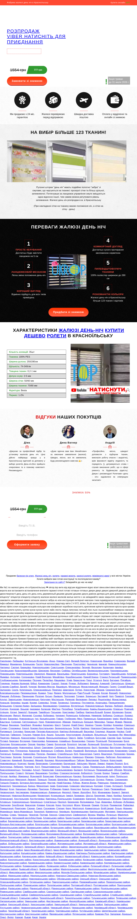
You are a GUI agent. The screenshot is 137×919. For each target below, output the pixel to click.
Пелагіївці (48, 680)
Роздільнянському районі (114, 888)
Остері (78, 690)
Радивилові (116, 805)
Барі (119, 738)
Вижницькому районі (19, 831)
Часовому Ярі (115, 734)
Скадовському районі (71, 895)
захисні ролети (84, 576)
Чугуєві (3, 776)
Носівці (120, 731)
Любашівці (18, 661)
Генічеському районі (18, 837)
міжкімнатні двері (100, 576)
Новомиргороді (53, 722)
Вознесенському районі (112, 831)
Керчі (68, 808)
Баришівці (25, 667)
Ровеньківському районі (87, 888)
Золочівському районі (11, 850)
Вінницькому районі (88, 831)
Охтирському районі (40, 882)
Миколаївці (129, 734)
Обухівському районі (68, 879)
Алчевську (5, 802)
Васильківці (63, 674)
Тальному (60, 734)
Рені (12, 751)
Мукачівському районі (105, 872)
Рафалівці (128, 805)
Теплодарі (69, 696)
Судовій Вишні (125, 686)
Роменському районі (11, 891)
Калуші (85, 789)
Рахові (119, 728)
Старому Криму (21, 706)
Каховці (77, 776)
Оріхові (31, 744)
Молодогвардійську (65, 760)
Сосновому (49, 808)
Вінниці (91, 815)
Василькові (102, 776)
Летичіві (86, 667)
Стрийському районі (120, 895)
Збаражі (66, 722)
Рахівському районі (18, 888)
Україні (42, 917)
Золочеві (27, 757)
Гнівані (59, 718)
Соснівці (37, 715)
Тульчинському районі (103, 898)
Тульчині (26, 734)
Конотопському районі (19, 859)
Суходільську (40, 757)
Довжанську (54, 792)
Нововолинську (118, 783)
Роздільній (101, 741)
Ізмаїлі (69, 795)
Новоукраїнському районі (42, 879)
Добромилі (83, 683)
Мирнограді (42, 786)
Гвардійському (118, 674)
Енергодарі (62, 786)
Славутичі (5, 760)
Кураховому (121, 751)
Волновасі (28, 760)
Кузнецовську (58, 795)
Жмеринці (23, 776)
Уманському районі (35, 901)
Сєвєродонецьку (20, 802)
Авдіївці (13, 776)
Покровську (97, 789)
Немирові (97, 715)
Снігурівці (18, 731)
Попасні (104, 760)
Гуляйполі (89, 738)
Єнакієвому (79, 799)
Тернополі (39, 811)
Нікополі (62, 802)
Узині (41, 722)
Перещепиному (117, 702)
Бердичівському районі (20, 821)
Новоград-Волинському (24, 795)
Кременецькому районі (40, 863)
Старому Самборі (9, 686)
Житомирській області (94, 843)
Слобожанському (9, 680)
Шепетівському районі (113, 911)
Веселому (96, 667)
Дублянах (15, 696)
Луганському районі (121, 866)
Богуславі (101, 738)
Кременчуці (52, 811)
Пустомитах (88, 702)
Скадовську (60, 747)
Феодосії (66, 792)
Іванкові (103, 664)
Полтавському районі (104, 885)
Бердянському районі (45, 821)
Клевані (41, 805)
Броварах (79, 795)
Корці (58, 805)
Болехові (46, 709)
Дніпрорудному (106, 751)
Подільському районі (11, 885)
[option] (27, 448)
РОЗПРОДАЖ (23, 30)
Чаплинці (5, 667)
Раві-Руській (83, 693)
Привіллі (119, 696)
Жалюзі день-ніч (43, 576)
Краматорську (92, 808)
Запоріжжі (115, 914)
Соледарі (16, 722)
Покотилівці (79, 664)
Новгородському (40, 667)
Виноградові (92, 760)
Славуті (20, 773)
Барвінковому (104, 718)
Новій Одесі (77, 725)
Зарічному (5, 805)
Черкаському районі (82, 907)
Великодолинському (98, 670)
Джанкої (32, 779)
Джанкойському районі (92, 837)
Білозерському (18, 744)
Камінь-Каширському (101, 709)
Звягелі (125, 792)
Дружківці (32, 789)
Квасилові (30, 805)
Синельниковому (64, 770)
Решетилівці (104, 699)
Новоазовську (26, 718)
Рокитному (20, 808)
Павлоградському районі (65, 882)
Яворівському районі (60, 914)
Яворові (127, 722)
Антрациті (117, 786)
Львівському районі (49, 869)
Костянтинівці (37, 799)
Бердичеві (99, 795)
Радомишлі (6, 731)
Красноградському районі (13, 863)
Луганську (111, 815)
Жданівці (37, 725)
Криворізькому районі (91, 863)
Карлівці (41, 744)
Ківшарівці (59, 680)
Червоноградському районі (35, 907)
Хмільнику (82, 763)
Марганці (74, 779)
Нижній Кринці (90, 677)
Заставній (102, 696)
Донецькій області (87, 840)
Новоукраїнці (26, 747)
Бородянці (92, 674)
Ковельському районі (102, 856)
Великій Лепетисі (80, 661)
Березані (14, 741)
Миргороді (21, 779)
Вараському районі (83, 827)
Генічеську (5, 754)
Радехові (70, 699)
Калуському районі (10, 853)
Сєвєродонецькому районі (107, 891)
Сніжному (74, 786)
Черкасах (23, 815)
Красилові (34, 751)
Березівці (15, 702)
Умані (109, 795)
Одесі (3, 917)
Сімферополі (80, 815)
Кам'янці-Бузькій (94, 712)
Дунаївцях (87, 734)
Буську (48, 696)
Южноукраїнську (63, 776)
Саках (86, 767)
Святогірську (117, 683)
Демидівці (106, 802)
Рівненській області (40, 888)
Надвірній (78, 751)
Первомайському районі (92, 882)
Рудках (72, 683)
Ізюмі (52, 786)
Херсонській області (18, 904)
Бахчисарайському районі (103, 818)
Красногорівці (28, 738)
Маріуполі (123, 815)
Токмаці (115, 773)
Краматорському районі (116, 859)
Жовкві (118, 722)
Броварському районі (38, 827)
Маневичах (16, 664)
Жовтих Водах (88, 783)
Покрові (52, 779)
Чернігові (33, 815)
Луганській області (100, 866)
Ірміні (116, 718)
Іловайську (65, 741)
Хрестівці (127, 767)
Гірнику (98, 725)
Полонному (119, 754)
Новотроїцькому (24, 674)
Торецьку (42, 779)
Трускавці (27, 770)
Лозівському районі (57, 866)
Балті (94, 747)
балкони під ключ (25, 576)
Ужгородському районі (12, 901)
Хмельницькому (125, 811)
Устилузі (97, 680)
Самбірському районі (34, 891)
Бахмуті (116, 792)
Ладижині (51, 754)
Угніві (69, 680)
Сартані (15, 667)
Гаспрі (39, 664)
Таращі (110, 722)
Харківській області (105, 901)
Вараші (4, 789)
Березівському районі (92, 821)
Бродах (130, 754)
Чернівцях (64, 811)
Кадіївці (118, 795)
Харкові (19, 917)
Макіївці (101, 815)
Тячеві (53, 702)
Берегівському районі (68, 821)
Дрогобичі (85, 792)
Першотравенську (50, 767)
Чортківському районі (67, 911)
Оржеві (95, 805)
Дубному (117, 802)
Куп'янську (89, 770)
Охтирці (100, 779)
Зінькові (24, 709)
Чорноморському (119, 670)
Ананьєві (4, 702)
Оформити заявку (27, 544)
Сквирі (50, 744)
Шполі (37, 747)
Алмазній (105, 683)
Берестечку (79, 680)
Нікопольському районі (42, 875)
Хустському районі (10, 907)
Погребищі (67, 709)
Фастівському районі (57, 901)
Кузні (11, 789)
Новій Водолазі (43, 677)
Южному (89, 757)
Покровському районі (34, 885)
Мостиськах (58, 699)
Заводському (15, 699)
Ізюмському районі (117, 850)
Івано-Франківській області (38, 850)
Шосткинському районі (12, 914)
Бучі (126, 763)
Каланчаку (108, 667)
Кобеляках (84, 715)
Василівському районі (105, 827)
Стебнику (59, 751)
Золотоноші (6, 767)
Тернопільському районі (77, 898)
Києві (35, 917)
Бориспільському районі (12, 827)
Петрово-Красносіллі (47, 731)
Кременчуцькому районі (66, 863)
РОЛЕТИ (56, 335)
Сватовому (47, 747)
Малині (92, 763)
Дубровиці (128, 802)
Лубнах (76, 783)
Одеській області (89, 879)
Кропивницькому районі (116, 863)
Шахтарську (87, 786)
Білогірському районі (46, 824)
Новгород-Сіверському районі (71, 875)
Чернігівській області (19, 911)
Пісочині (37, 680)
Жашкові (110, 731)
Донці (52, 661)
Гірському (56, 712)
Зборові (100, 690)
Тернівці (65, 767)
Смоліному (5, 661)
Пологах (41, 754)
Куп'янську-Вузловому (36, 661)
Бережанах (52, 741)
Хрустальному (21, 799)
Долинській (93, 744)
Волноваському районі (33, 834)
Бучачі (3, 718)
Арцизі (50, 734)
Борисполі (5, 786)
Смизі (39, 808)
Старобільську (65, 754)
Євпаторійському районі (43, 843)
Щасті (58, 725)
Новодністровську (94, 706)
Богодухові (60, 744)
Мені (79, 718)
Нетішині (29, 773)
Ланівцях (58, 696)
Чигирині (60, 715)
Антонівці (15, 677)
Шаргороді (68, 690)
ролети (55, 576)
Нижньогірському (117, 664)
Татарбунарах (81, 709)
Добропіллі (86, 773)
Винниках (14, 725)
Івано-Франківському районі (68, 850)
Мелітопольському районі (101, 869)
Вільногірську (64, 757)
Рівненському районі (62, 888)
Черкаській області (60, 907)
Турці (50, 693)
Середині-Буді (113, 690)
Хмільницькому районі (116, 904)
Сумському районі (28, 898)
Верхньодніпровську (56, 738)
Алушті (36, 770)
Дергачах (127, 747)
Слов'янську (50, 802)
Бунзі (126, 741)
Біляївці (107, 725)
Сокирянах (64, 706)
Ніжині (75, 792)
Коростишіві (116, 760)
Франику (127, 808)
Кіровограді (44, 795)
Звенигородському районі (82, 847)
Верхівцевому (50, 706)
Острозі (104, 805)
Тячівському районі (126, 898)
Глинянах (5, 683)
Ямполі (17, 715)
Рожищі (4, 725)
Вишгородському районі (43, 831)
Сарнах (31, 808)
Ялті (94, 792)
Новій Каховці (64, 783)
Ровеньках (103, 783)
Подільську (122, 776)
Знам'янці (76, 767)
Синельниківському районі (14, 895)
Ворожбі (113, 693)
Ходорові (14, 709)
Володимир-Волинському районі (100, 834)
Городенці (75, 702)
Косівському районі (93, 859)
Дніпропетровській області (14, 840)
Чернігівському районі (42, 911)
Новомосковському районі (14, 879)
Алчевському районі (53, 818)
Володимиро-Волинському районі (64, 834)
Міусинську (74, 686)
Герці (89, 680)
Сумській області (9, 898)
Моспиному (6, 715)
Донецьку (127, 914)
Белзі (106, 680)
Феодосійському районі (81, 901)
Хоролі (25, 728)
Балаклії (78, 770)
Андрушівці (101, 702)
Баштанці (5, 722)
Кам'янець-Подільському (59, 799)
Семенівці (43, 702)
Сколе (15, 690)
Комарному (44, 683)
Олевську (118, 709)
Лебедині (18, 767)
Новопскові (96, 661)
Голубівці (53, 773)
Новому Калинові (20, 683)
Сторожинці (14, 728)
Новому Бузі (39, 734)
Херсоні (53, 815)
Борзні (128, 712)
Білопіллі (72, 744)
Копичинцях (26, 690)
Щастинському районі (36, 914)
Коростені (75, 789)
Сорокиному (121, 779)
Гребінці (80, 712)
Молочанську (69, 693)
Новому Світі (63, 661)
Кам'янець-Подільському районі (93, 853)
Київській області (55, 856)
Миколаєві (5, 818)
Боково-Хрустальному (41, 728)
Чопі (111, 696)
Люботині (110, 757)
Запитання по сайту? (54, 582)
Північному (66, 664)
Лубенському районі (78, 866)
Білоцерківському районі (71, 824)
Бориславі (48, 776)
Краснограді (85, 754)
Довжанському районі (65, 840)
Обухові (118, 770)
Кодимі (33, 702)
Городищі (100, 731)
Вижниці (94, 683)
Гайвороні (16, 734)
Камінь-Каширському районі (60, 853)
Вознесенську (7, 779)
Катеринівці (25, 680)
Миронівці (99, 722)
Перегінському (78, 674)
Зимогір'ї (22, 712)
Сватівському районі (81, 891)
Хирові (64, 683)
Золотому (5, 744)
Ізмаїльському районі (95, 850)
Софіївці (66, 670)
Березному (73, 802)
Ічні (36, 718)
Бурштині (128, 728)
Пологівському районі (58, 885)
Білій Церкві (107, 808)
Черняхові (92, 664)
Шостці (89, 795)
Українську (77, 722)
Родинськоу (72, 715)
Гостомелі (104, 674)
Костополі (67, 805)
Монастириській (89, 686)
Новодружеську (31, 699)
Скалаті (55, 683)
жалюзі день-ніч (81, 330)
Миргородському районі (47, 872)
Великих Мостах (46, 686)
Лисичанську (103, 799)
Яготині (52, 757)
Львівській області (28, 869)
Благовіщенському (9, 693)
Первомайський (104, 770)
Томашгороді (7, 808)
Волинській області (10, 834)
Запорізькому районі (56, 847)
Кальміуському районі (32, 853)
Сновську (118, 715)
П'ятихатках (21, 751)
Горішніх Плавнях (9, 783)
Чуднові (32, 686)
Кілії (76, 754)
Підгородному (115, 741)
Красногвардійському (26, 670)
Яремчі (57, 693)
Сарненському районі (57, 891)
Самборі (124, 773)
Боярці (106, 773)
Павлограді (128, 799)
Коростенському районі (45, 859)
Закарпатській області (11, 847)
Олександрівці (72, 667)
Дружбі (23, 686)
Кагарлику (48, 725)
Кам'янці (85, 728)
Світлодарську (29, 722)
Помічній (128, 709)
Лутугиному (119, 744)
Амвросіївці (29, 754)
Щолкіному (117, 712)
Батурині (114, 680)
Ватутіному (115, 747)
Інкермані (35, 709)
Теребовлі (25, 725)
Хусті (37, 767)
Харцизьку (20, 789)
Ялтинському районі (83, 914)
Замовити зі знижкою (27, 80)
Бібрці (34, 683)
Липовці (92, 699)
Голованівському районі (43, 837)
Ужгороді (116, 799)
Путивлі (4, 741)
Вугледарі (25, 741)
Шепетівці (62, 779)
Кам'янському (97, 811)
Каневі (31, 763)
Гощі (97, 802)
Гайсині (80, 760)
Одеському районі (108, 879)
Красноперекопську (10, 770)
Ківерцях (15, 738)
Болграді (127, 738)
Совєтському (57, 667)
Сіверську (129, 725)
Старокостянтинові (70, 773)
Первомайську (118, 789)
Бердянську (36, 802)
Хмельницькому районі (91, 904)
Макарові (51, 674)
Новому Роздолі (114, 763)
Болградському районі (123, 824)
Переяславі (47, 770)
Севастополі (65, 815)
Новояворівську (8, 763)
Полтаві (44, 815)
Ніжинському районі (18, 875)
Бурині (107, 712)
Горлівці (4, 815)
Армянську (77, 757)
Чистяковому (22, 792)
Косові (104, 693)
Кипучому (45, 699)
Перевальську (97, 767)
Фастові (51, 783)
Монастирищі (119, 699)
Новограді (5, 795)
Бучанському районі (61, 827)
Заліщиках (36, 706)
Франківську (6, 811)
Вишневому (41, 773)
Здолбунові (18, 805)
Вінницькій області (67, 831)
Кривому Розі (102, 914)
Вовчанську (47, 751)
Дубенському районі (18, 843)
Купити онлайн (120, 2)
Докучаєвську (124, 757)
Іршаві (25, 702)
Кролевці (49, 760)
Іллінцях (4, 712)
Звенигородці (83, 747)
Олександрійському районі (14, 882)
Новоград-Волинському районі (104, 875)
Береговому (42, 763)
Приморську (89, 718)
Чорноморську (19, 786)
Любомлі (118, 706)
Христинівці (68, 712)
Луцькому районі (9, 869)
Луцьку (118, 808)
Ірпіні (112, 776)
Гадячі (96, 754)
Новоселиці (125, 693)
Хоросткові (89, 690)
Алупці (3, 699)
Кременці (17, 754)
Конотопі (127, 795)
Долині (68, 751)
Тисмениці (63, 702)
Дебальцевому (113, 767)
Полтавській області (81, 885)
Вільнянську (100, 734)
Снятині (4, 709)
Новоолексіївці (51, 664)
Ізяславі (82, 744)
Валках (109, 706)
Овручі (72, 738)
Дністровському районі (41, 840)
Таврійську (44, 712)
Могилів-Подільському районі (76, 872)
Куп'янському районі (10, 866)
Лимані (101, 763)
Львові (27, 917)
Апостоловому (73, 734)
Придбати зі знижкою (68, 312)
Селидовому (55, 763)
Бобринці (107, 715)
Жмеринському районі (119, 843)
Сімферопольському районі (43, 895)
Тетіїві (76, 728)
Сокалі (132, 751)
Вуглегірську (77, 706)
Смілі (106, 789)
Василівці (89, 731)
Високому (55, 670)
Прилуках (44, 789)
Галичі (113, 686)
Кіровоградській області (77, 856)
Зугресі (71, 747)
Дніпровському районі (116, 837)
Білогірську (106, 744)
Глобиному (70, 718)
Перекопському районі (118, 882)
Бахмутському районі (77, 818)
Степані (60, 808)
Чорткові (28, 767)
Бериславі (29, 731)
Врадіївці (108, 661)
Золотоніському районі (109, 847)
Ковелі (65, 789)
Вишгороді (106, 754)
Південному (28, 696)
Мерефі (39, 760)
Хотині (13, 712)
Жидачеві (27, 715)
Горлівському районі (68, 837)
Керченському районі (33, 856)
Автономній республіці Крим (27, 818)
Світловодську (87, 779)
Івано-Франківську (23, 811)
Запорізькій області (34, 847)
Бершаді (88, 722)
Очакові (41, 738)
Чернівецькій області (105, 907)
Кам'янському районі (122, 853)
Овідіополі (39, 674)
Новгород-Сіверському (102, 728)
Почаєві (96, 693)
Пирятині (4, 738)
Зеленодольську (63, 728)
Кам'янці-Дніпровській (71, 731)
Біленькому (29, 664)
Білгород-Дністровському (33, 783)
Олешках (99, 757)
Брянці (31, 786)
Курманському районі (34, 866)
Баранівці (13, 718)
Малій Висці (126, 718)
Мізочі (77, 805)
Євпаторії (91, 799)
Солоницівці (27, 677)
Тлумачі (80, 696)
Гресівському (7, 670)
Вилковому (81, 699)
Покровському (7, 674)
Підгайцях (125, 680)
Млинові (86, 805)
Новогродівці (38, 741)
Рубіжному (55, 789)
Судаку (3, 728)
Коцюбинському (74, 677)
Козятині (22, 763)
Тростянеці (6, 757)
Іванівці (119, 667)
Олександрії (6, 799)
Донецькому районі (109, 840)
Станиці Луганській (110, 677)
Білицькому (6, 706)
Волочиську (91, 751)
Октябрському (79, 670)
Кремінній (17, 760)
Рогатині (39, 696)
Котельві (131, 674)
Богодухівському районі (98, 824)
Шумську (129, 683)
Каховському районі (10, 856)
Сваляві (111, 738)
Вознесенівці (78, 741)
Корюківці (118, 725)
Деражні (128, 706)
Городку (90, 741)
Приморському (128, 677)
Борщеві (32, 712)
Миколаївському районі (21, 872)
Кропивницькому (79, 811)
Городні (66, 725)
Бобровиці (48, 715)
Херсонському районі (42, 904)
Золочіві (17, 757)
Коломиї (98, 786)
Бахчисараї (69, 763)
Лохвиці (129, 715)
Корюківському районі (70, 859)
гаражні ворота (68, 576)
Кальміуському (47, 718)
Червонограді (7, 792)
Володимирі (89, 776)
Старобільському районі (96, 895)
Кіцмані (42, 693)
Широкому (43, 670)
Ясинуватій (36, 776)
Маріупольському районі (74, 869)
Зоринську (90, 696)
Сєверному (120, 661)
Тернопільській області (51, 898)
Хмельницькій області (65, 904)
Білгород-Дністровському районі (17, 824)
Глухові (97, 773)
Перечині (57, 690)
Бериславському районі (117, 821)
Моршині (104, 686)
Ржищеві (4, 696)
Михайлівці (58, 677)
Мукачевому (104, 792)
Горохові (129, 696)
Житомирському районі (69, 843)
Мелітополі (78, 808)
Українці (89, 725)
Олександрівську (42, 690)
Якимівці (4, 677)
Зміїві (80, 738)
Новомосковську (38, 792)
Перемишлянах (29, 693)
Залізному (5, 690)
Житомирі (110, 811)
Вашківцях (61, 686)
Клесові (50, 805)
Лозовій (128, 786)
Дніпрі (10, 917)
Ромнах (109, 779)
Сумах (13, 815)
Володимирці (87, 802)
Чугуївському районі (90, 911)
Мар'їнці (56, 709)
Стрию (107, 786)
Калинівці (103, 747)
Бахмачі (4, 751)
